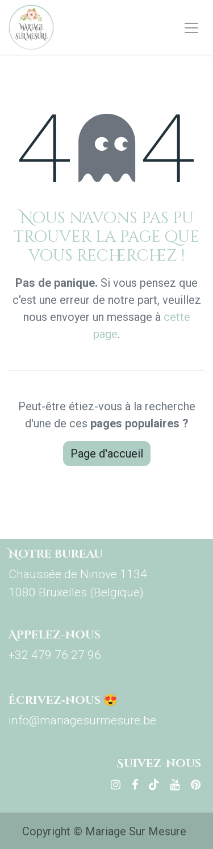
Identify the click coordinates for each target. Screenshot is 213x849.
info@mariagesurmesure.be (82, 720)
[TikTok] (154, 785)
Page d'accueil (106, 453)
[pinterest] (196, 785)
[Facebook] (135, 785)
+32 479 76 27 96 (55, 655)
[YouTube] (175, 785)
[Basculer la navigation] (191, 27)
